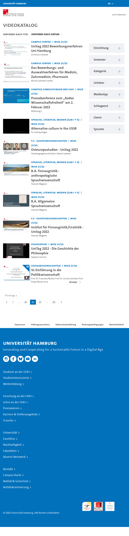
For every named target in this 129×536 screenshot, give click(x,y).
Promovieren (11, 408)
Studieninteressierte (16, 378)
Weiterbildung (12, 384)
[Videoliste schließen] (75, 282)
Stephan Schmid (38, 257)
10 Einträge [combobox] (11, 295)
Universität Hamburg (14, 3)
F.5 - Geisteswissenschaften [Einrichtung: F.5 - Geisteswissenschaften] (49, 141)
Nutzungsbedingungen (93, 324)
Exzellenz (9, 439)
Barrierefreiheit (116, 324)
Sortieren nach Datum (45, 34)
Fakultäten (10, 451)
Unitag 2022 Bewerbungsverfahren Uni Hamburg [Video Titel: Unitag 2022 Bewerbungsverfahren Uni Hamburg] (57, 48)
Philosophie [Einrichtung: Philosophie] (39, 244)
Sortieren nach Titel (15, 34)
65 (27, 303)
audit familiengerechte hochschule (86, 506)
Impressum (20, 324)
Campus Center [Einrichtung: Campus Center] (41, 42)
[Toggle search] (117, 3)
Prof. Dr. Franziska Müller (42, 278)
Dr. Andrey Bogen (39, 132)
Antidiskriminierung (16, 487)
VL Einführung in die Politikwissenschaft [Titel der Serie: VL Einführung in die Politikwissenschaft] (46, 272)
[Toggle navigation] (125, 3)
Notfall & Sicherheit (15, 481)
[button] (109, 3)
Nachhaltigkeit (12, 445)
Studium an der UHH (16, 372)
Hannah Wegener (39, 184)
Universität (10, 433)
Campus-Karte (12, 475)
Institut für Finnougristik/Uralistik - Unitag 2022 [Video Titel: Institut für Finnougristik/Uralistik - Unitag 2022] (57, 229)
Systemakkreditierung (121, 503)
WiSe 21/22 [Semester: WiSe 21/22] (60, 42)
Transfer (8, 421)
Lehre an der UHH (14, 402)
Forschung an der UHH (17, 396)
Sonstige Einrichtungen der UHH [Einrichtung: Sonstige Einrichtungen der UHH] (52, 89)
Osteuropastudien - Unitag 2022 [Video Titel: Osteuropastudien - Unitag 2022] (54, 149)
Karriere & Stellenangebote (20, 414)
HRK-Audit (108, 505)
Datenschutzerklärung (66, 324)
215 (54, 303)
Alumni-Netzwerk (14, 457)
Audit (97, 503)
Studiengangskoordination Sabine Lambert (51, 153)
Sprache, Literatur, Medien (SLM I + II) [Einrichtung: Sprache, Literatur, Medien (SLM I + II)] (55, 119)
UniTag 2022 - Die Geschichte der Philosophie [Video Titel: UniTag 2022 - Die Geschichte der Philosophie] (55, 250)
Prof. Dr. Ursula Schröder (66, 278)
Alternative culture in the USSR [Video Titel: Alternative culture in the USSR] (54, 128)
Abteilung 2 (36, 111)
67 (41, 303)
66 (34, 303)
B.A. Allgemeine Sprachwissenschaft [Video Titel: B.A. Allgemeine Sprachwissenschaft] (45, 203)
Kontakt (8, 469)
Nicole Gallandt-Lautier (42, 80)
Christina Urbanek (39, 54)
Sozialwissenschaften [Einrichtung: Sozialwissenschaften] (46, 265)
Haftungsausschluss (40, 324)
